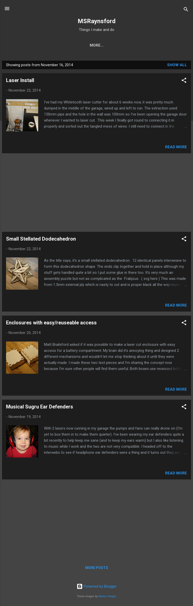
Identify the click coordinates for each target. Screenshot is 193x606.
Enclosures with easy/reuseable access (51, 323)
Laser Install (20, 80)
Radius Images (107, 596)
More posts (96, 568)
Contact (166, 45)
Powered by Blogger (97, 586)
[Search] (186, 10)
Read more (176, 147)
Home (22, 45)
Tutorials (137, 45)
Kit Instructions (54, 45)
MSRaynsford (97, 21)
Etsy (113, 45)
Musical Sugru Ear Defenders (39, 407)
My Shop (90, 45)
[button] (184, 81)
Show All (177, 65)
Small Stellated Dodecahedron (41, 239)
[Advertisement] (96, 192)
